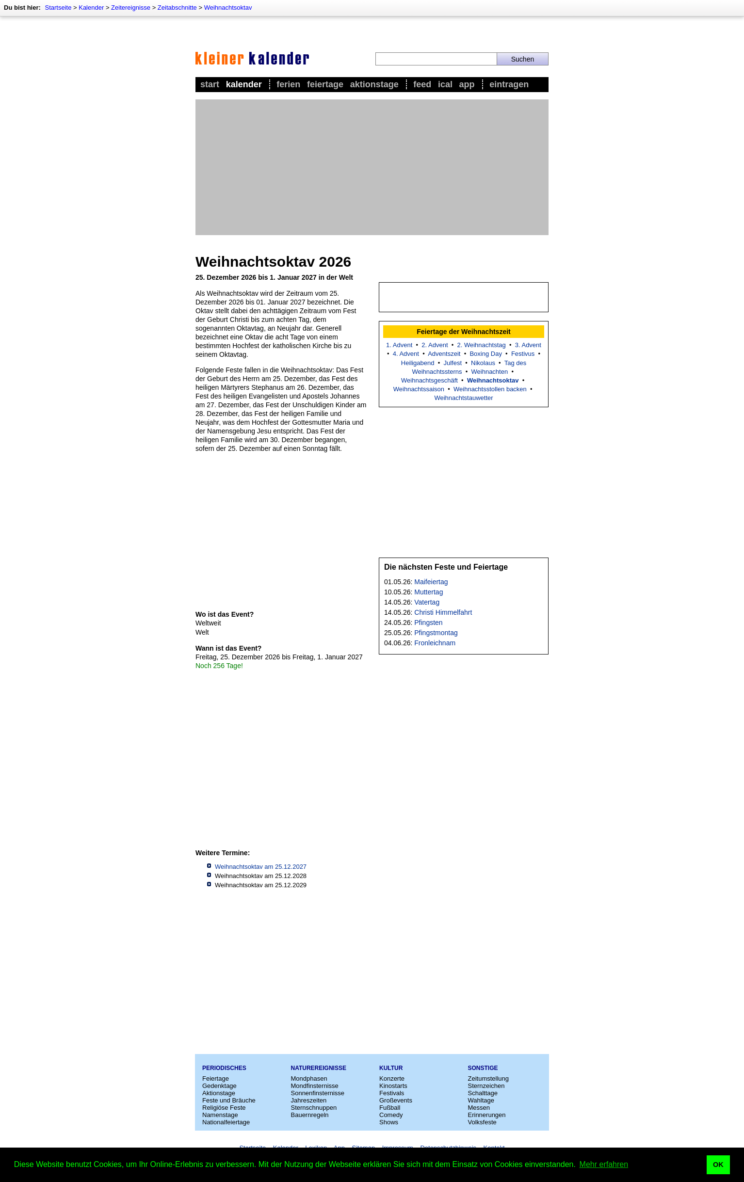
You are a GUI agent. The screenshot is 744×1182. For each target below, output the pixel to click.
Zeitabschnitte (177, 7)
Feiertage (325, 84)
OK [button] (718, 1164)
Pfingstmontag (436, 633)
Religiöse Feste (224, 1107)
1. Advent (399, 345)
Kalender (91, 7)
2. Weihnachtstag (481, 345)
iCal (445, 84)
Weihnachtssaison (418, 389)
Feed (422, 84)
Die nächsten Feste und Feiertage (446, 567)
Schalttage (483, 1093)
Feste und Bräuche (229, 1100)
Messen (479, 1107)
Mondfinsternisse (315, 1085)
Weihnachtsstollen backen (490, 389)
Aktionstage (374, 84)
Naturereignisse (318, 1068)
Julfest (452, 363)
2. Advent (434, 345)
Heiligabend (418, 363)
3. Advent (528, 345)
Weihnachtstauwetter (463, 397)
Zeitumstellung (488, 1078)
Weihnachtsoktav (228, 7)
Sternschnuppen (314, 1107)
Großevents (395, 1100)
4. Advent (406, 353)
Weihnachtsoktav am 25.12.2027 (261, 866)
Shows (388, 1122)
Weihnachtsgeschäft (429, 380)
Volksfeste (482, 1122)
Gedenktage (219, 1085)
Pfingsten (428, 622)
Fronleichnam (434, 643)
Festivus (522, 353)
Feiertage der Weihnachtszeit (463, 331)
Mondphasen (309, 1078)
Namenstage (220, 1114)
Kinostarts (393, 1085)
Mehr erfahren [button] (604, 1164)
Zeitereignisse (130, 7)
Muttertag (428, 592)
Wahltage (481, 1100)
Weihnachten (489, 371)
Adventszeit (444, 353)
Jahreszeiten (309, 1100)
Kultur (391, 1068)
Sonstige (483, 1068)
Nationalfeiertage (226, 1122)
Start (209, 84)
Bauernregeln (310, 1114)
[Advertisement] (372, 167)
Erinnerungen (487, 1114)
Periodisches (224, 1068)
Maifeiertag (431, 582)
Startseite (58, 7)
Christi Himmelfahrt (443, 612)
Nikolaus (483, 363)
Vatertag (426, 602)
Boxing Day (485, 353)
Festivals (391, 1093)
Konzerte (391, 1078)
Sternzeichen (486, 1085)
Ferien (288, 84)
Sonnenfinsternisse (318, 1093)
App (467, 84)
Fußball (389, 1107)
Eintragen (509, 84)
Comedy (391, 1114)
